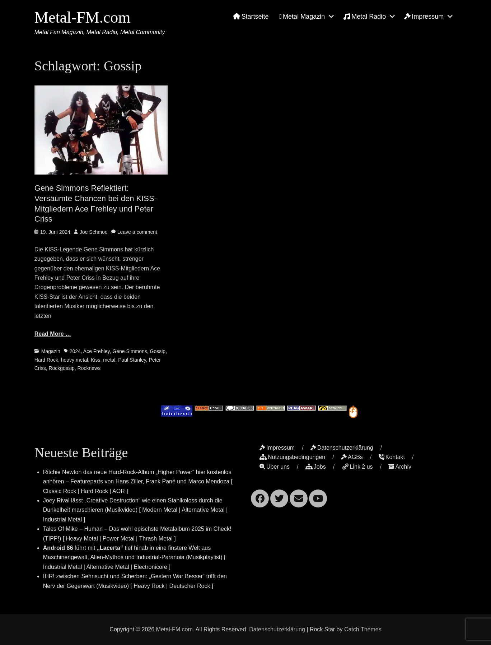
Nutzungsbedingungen (292, 457)
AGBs (352, 457)
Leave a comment (137, 232)
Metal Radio (364, 16)
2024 (75, 351)
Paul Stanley (132, 360)
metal (109, 360)
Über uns (274, 467)
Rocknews (89, 368)
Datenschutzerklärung (341, 448)
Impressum (424, 16)
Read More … (52, 334)
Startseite (250, 16)
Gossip (158, 351)
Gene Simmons (129, 351)
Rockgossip (61, 368)
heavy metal (74, 360)
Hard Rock (46, 360)
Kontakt (392, 457)
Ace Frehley (96, 351)
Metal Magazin (302, 16)
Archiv (399, 467)
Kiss (95, 360)
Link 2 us (357, 467)
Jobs (315, 467)
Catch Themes (363, 629)
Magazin (50, 351)
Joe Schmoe (94, 232)
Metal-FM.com (82, 17)
